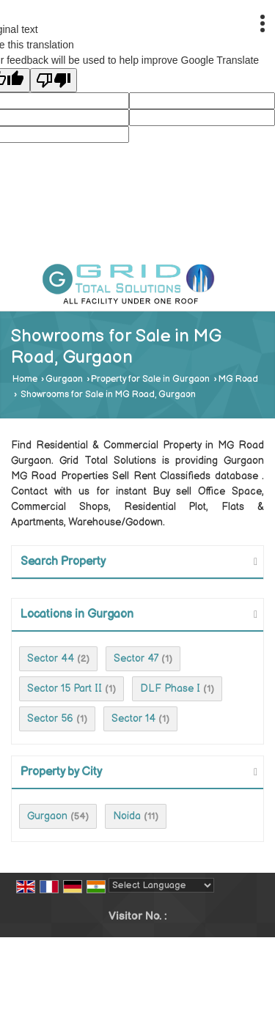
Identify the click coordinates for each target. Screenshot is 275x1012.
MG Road (238, 379)
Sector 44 (50, 658)
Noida (127, 816)
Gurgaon (64, 379)
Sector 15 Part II (64, 688)
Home (24, 379)
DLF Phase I (170, 688)
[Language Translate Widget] (161, 885)
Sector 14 (133, 718)
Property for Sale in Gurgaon (150, 379)
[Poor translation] (53, 80)
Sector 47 (136, 658)
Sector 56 (50, 718)
